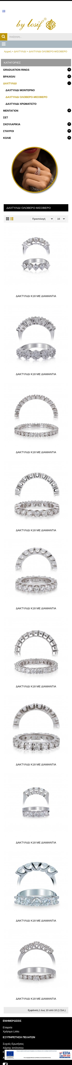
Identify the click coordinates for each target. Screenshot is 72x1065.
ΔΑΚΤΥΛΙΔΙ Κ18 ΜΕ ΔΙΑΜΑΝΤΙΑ (36, 296)
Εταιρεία (7, 1027)
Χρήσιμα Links (11, 1031)
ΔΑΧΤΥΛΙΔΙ (20, 51)
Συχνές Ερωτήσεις (13, 1043)
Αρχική (7, 51)
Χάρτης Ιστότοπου (13, 1047)
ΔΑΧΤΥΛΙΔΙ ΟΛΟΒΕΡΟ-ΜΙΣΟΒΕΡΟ (48, 51)
